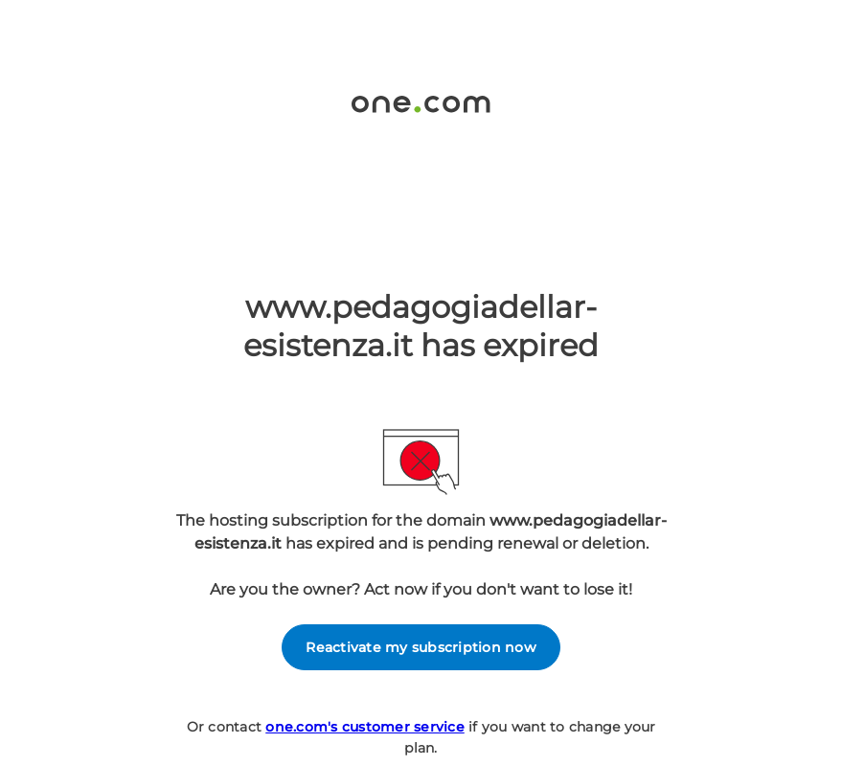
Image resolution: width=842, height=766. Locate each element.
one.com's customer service (365, 726)
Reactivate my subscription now (421, 647)
